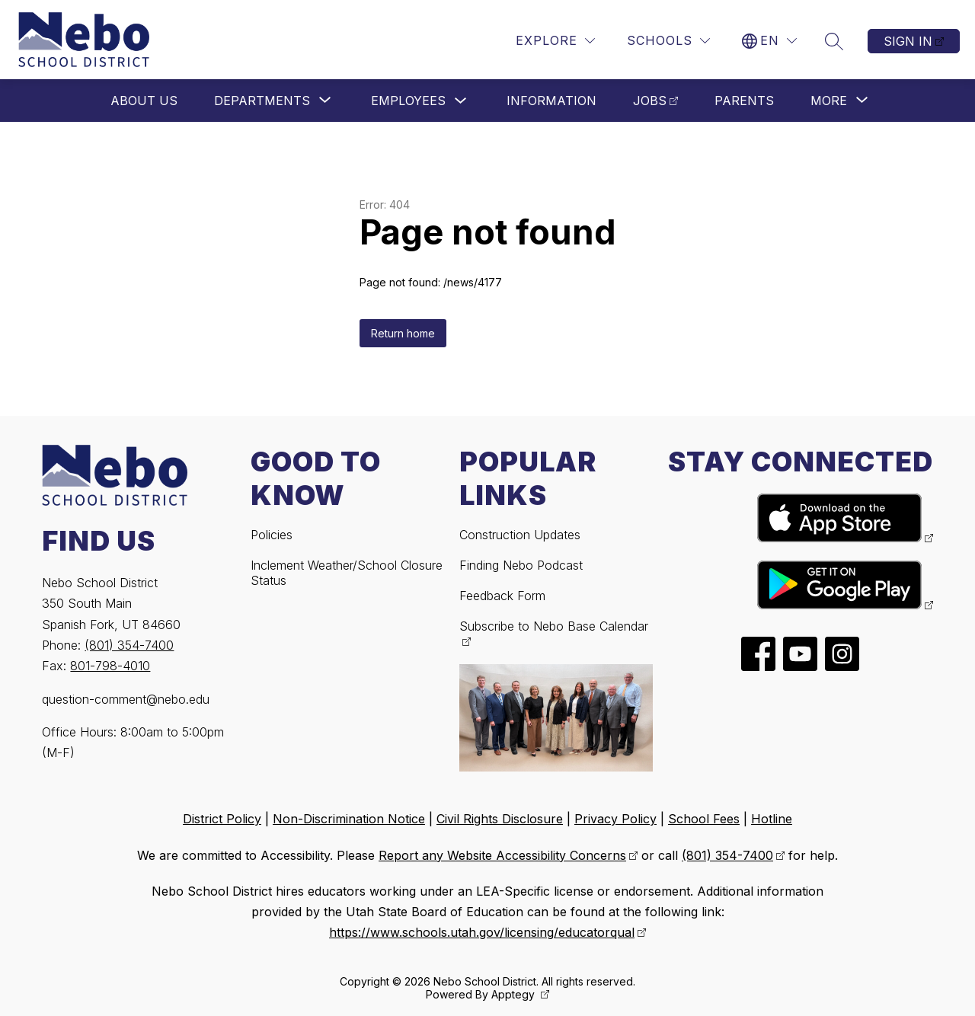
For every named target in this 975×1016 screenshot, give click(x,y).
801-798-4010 (110, 665)
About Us (143, 100)
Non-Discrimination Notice (349, 818)
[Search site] (834, 41)
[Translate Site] (769, 40)
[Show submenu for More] (828, 100)
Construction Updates (519, 534)
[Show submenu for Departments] (262, 100)
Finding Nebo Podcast (521, 565)
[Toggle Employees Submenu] (461, 101)
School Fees (704, 818)
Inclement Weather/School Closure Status (347, 573)
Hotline (771, 818)
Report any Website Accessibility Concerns (502, 855)
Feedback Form (502, 595)
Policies (271, 534)
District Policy (222, 818)
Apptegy (514, 994)
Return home (403, 333)
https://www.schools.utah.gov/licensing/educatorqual (482, 932)
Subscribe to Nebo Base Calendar (553, 626)
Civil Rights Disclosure (499, 818)
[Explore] (555, 40)
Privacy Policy (615, 818)
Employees (408, 100)
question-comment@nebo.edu (125, 699)
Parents (744, 100)
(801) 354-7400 (129, 645)
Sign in (908, 41)
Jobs (650, 100)
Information (551, 100)
